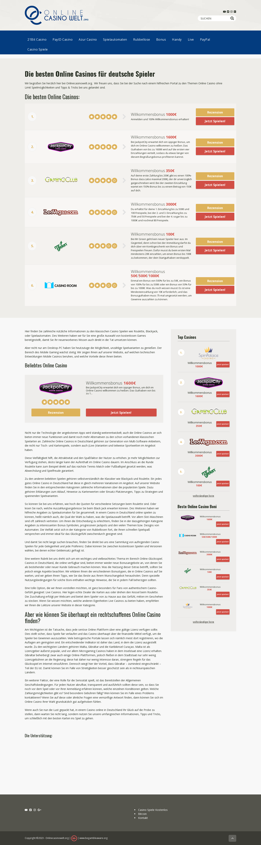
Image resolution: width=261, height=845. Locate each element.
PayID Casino (63, 39)
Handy (177, 39)
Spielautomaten (115, 39)
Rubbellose (141, 39)
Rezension (215, 112)
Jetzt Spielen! (215, 121)
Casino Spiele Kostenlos (153, 809)
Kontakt (143, 817)
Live (191, 39)
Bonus (161, 39)
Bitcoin (142, 813)
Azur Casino (88, 39)
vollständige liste (203, 495)
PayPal (205, 39)
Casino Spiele (37, 49)
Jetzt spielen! (223, 364)
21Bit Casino (36, 39)
